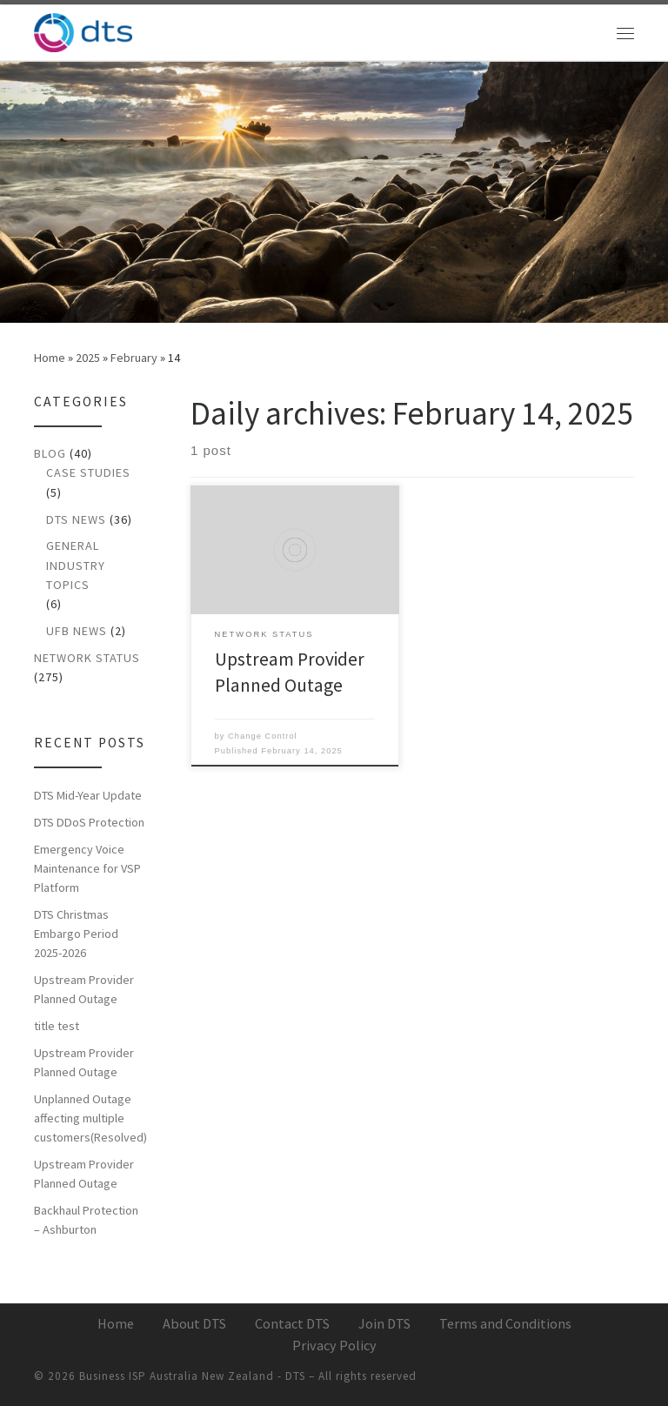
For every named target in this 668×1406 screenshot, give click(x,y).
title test (56, 1026)
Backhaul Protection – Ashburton (86, 1219)
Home (49, 357)
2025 (88, 357)
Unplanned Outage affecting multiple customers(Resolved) (90, 1118)
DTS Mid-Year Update (88, 795)
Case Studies (88, 472)
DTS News (76, 519)
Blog (50, 453)
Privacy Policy (334, 1345)
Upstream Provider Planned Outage (84, 989)
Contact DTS (292, 1323)
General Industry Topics (75, 565)
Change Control (262, 736)
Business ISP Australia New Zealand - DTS (192, 1376)
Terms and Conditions (505, 1323)
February (133, 357)
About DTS (194, 1323)
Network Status (87, 658)
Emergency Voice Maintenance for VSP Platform (87, 868)
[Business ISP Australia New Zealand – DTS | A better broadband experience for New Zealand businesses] (83, 30)
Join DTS (384, 1323)
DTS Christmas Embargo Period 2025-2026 (76, 934)
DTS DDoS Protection (89, 822)
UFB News (76, 631)
